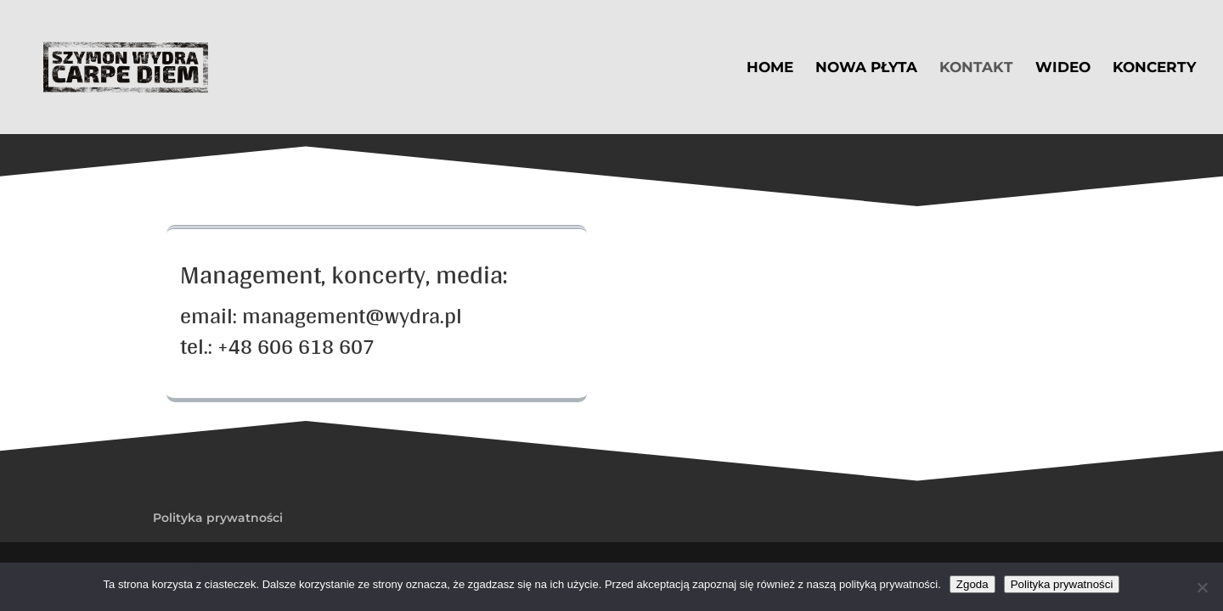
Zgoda (972, 584)
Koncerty (1154, 68)
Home (770, 68)
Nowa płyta (866, 68)
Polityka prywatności (218, 517)
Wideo (1063, 68)
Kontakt (976, 68)
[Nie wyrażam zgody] (1201, 587)
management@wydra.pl (352, 315)
